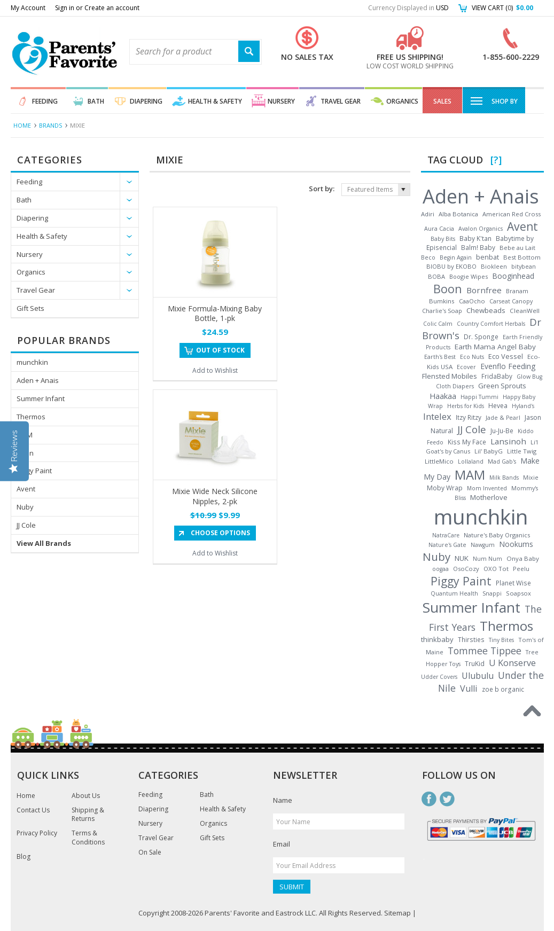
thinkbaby (437, 639)
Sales (442, 101)
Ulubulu (478, 676)
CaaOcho (472, 301)
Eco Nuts (472, 357)
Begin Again (456, 257)
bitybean (523, 266)
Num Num (487, 558)
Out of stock (220, 350)
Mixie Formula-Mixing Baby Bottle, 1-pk (215, 313)
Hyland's (523, 406)
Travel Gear (341, 101)
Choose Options (220, 532)
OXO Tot (496, 569)
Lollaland (470, 461)
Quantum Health (454, 593)
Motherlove (489, 497)
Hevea (498, 405)
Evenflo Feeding (507, 366)
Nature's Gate (447, 545)
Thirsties (471, 639)
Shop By (494, 100)
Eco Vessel (505, 356)
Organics (402, 101)
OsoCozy (466, 569)
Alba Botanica (458, 214)
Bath (96, 101)
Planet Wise (513, 582)
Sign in (64, 7)
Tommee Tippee (484, 650)
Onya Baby (522, 558)
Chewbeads (485, 310)
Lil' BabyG (488, 451)
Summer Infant (41, 398)
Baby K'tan (475, 238)
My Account (28, 7)
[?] (496, 159)
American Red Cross (511, 214)
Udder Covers (439, 676)
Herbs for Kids (465, 406)
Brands (50, 125)
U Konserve (512, 663)
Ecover (466, 367)
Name (282, 800)
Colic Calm (437, 323)
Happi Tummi (479, 397)
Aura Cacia (439, 228)
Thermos (31, 416)
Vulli (469, 688)
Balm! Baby (478, 247)
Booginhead (513, 276)
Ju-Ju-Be (501, 430)
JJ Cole (26, 525)
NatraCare (445, 535)
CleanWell (525, 311)
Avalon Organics (480, 228)
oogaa (440, 569)
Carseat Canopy (511, 301)
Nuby (25, 507)
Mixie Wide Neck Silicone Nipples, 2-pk (215, 496)
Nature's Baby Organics (497, 535)
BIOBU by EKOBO (451, 266)
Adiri (427, 214)
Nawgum (483, 545)
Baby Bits (443, 238)
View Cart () (502, 7)
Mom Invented (487, 488)
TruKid (475, 663)
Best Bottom (522, 257)
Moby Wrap (445, 487)
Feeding (45, 101)
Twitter (447, 799)
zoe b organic (503, 689)
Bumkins (442, 301)
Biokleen (494, 266)
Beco (428, 257)
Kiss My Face (467, 441)
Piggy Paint (34, 470)
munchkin (32, 362)
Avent (26, 489)
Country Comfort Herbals (491, 323)
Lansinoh (508, 441)
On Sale (149, 852)
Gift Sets (30, 308)
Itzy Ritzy (468, 417)
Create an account (111, 7)
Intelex (437, 416)
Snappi (492, 593)
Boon (25, 453)
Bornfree (484, 290)
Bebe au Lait (517, 248)
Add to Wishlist (215, 370)
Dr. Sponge (481, 336)
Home (22, 125)
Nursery (281, 101)
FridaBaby (496, 376)
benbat (487, 257)
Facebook (429, 799)
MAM (25, 435)
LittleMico (439, 461)
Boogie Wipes (468, 276)
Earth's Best (440, 357)
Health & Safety (215, 101)
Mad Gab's (502, 461)
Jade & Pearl (503, 417)
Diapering (146, 101)
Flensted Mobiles (449, 376)
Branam (517, 291)
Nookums (516, 544)
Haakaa (443, 395)
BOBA (436, 276)
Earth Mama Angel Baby (495, 346)
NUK (462, 558)
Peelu (521, 569)
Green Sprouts (502, 385)
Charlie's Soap (442, 311)
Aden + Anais (38, 380)
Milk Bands (504, 477)
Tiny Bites (501, 640)
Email (281, 844)
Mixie (531, 477)
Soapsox (518, 593)
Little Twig (521, 451)
